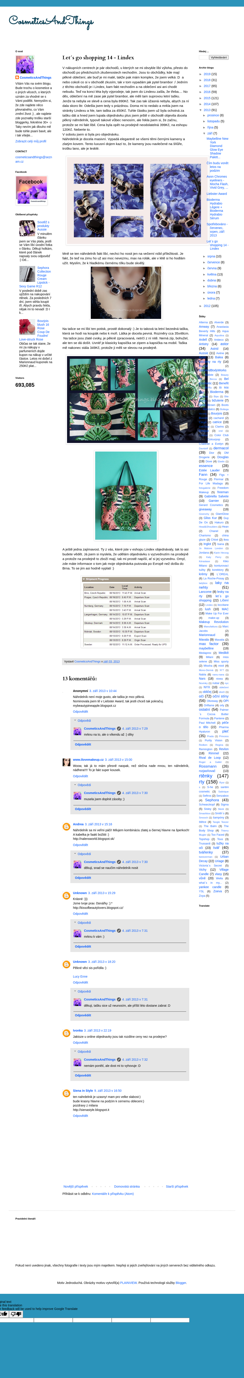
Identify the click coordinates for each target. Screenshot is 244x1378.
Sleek (221, 809)
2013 (207, 110)
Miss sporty (221, 661)
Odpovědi (84, 720)
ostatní (204, 709)
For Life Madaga (211, 483)
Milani (209, 657)
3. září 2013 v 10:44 (103, 691)
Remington (205, 749)
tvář (216, 848)
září (210, 133)
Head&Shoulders (208, 526)
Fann (203, 474)
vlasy (218, 874)
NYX (207, 687)
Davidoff (203, 448)
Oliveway (212, 701)
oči (201, 696)
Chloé (214, 539)
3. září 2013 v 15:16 (98, 824)
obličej (207, 692)
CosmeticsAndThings (51, 22)
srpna (211, 256)
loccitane (223, 604)
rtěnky (205, 776)
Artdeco (219, 339)
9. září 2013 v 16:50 (108, 1090)
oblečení (224, 687)
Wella (219, 878)
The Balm (210, 826)
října (210, 127)
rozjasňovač (207, 771)
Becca (213, 379)
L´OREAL (223, 574)
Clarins (219, 426)
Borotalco (209, 409)
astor (224, 344)
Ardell (203, 339)
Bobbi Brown (207, 405)
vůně (202, 878)
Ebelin (221, 461)
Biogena (203, 396)
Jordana (204, 552)
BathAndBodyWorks (212, 370)
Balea (219, 357)
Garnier (214, 500)
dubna (212, 280)
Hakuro (219, 522)
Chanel (213, 531)
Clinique (204, 430)
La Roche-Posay (213, 578)
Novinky (203, 683)
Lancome (205, 591)
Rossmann (208, 766)
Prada (210, 736)
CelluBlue (204, 426)
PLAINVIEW (128, 1283)
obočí (222, 692)
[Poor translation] (16, 1314)
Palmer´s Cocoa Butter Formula (214, 714)
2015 (207, 98)
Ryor (222, 782)
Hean (225, 526)
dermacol (221, 448)
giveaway (205, 509)
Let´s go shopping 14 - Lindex (218, 245)
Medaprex (205, 653)
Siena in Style (83, 1090)
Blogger (181, 1283)
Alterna (203, 322)
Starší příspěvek (177, 1186)
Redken (203, 745)
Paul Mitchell (207, 722)
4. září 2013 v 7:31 (135, 930)
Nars (202, 678)
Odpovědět (80, 711)
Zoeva (217, 891)
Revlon (224, 749)
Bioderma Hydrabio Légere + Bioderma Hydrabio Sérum (215, 209)
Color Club (221, 435)
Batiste (209, 374)
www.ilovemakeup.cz (88, 759)
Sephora (212, 800)
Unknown (80, 893)
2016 (207, 92)
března (212, 286)
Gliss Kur (210, 518)
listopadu (213, 121)
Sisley (207, 809)
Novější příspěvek (76, 1186)
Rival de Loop (210, 757)
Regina (219, 745)
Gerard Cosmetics (211, 505)
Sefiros (207, 795)
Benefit (224, 383)
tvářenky (206, 852)
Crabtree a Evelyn (211, 443)
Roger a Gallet (210, 762)
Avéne (220, 353)
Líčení (224, 600)
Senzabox (222, 795)
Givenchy (204, 514)
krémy (203, 574)
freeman (223, 492)
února (211, 292)
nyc (227, 683)
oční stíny (221, 696)
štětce (202, 822)
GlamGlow (222, 513)
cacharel (218, 418)
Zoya (202, 895)
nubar (215, 683)
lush (208, 609)
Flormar (218, 479)
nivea (219, 678)
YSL (201, 891)
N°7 (222, 670)
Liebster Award (217, 193)
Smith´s (219, 813)
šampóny (218, 817)
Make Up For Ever (217, 613)
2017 (207, 86)
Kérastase (204, 561)
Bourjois (216, 413)
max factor (209, 644)
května (212, 274)
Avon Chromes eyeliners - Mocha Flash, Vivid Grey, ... (217, 182)
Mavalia (219, 639)
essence (206, 466)
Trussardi (204, 843)
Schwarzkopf (207, 804)
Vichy (202, 869)
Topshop (204, 839)
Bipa (216, 396)
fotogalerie (204, 488)
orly (222, 705)
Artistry (204, 344)
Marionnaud (207, 635)
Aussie (203, 353)
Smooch (203, 817)
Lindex (209, 605)
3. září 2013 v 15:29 (101, 893)
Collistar (203, 435)
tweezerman (205, 856)
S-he (210, 787)
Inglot (207, 544)
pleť (225, 731)
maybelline (206, 648)
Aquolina (219, 335)
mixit (221, 665)
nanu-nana (218, 674)
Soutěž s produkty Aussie (43, 225)
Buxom (203, 418)
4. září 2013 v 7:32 (135, 1059)
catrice (217, 422)
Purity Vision (213, 740)
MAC (225, 609)
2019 (207, 74)
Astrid (214, 348)
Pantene (219, 718)
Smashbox (205, 813)
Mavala (204, 639)
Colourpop (213, 439)
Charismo (205, 535)
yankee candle (210, 887)
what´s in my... (210, 882)
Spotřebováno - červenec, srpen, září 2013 (217, 229)
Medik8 (224, 653)
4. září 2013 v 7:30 (135, 793)
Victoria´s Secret (210, 865)
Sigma (225, 804)
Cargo (202, 422)
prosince (213, 115)
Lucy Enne (80, 976)
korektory (218, 569)
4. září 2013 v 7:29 (135, 728)
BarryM (203, 366)
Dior (211, 452)
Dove (209, 461)
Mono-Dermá (206, 670)
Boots (225, 405)
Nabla (202, 674)
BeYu (208, 387)
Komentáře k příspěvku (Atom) (113, 1194)
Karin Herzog (221, 552)
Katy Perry (213, 557)
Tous (220, 839)
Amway (204, 326)
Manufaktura (210, 626)
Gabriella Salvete (216, 496)
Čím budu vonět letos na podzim (217, 166)
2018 (207, 80)
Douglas (223, 457)
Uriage (219, 861)
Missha (208, 665)
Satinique (223, 791)
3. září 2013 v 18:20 (101, 961)
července (214, 262)
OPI (226, 701)
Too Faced (217, 834)
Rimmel (214, 753)
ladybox (203, 583)
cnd (220, 431)
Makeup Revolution (214, 622)
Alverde (219, 322)
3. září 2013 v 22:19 (97, 1030)
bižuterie (218, 400)
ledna (211, 298)
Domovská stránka (127, 1186)
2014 (207, 104)
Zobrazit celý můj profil (30, 141)
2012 (207, 306)
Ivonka (78, 1030)
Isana (220, 544)
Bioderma (216, 392)
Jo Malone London (211, 548)
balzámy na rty (210, 361)
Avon (202, 357)
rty (201, 782)
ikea (226, 539)
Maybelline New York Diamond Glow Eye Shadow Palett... (217, 148)
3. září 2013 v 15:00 (118, 759)
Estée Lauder (209, 470)
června (212, 268)
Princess (224, 736)
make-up (213, 617)
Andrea (78, 824)
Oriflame (209, 705)
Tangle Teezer (221, 822)
